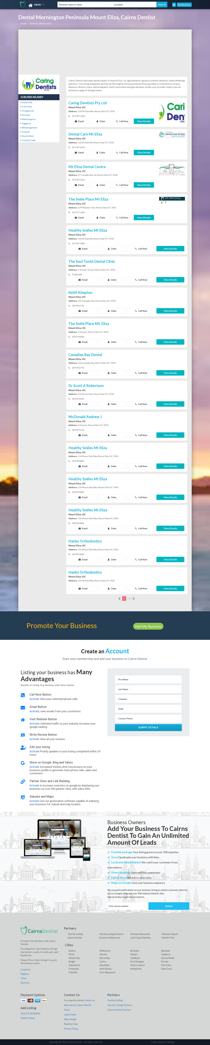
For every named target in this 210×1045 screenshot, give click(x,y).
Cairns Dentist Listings (162, 1042)
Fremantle (74, 968)
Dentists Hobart (170, 934)
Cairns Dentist (75, 937)
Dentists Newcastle (140, 934)
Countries (25, 969)
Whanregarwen (29, 127)
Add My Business (148, 626)
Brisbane (134, 950)
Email (79, 121)
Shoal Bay (104, 965)
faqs (75, 1023)
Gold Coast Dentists (140, 937)
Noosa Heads (167, 958)
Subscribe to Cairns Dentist (77, 1005)
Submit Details (148, 727)
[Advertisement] (105, 52)
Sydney (72, 950)
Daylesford (74, 965)
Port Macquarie (107, 972)
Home (23, 23)
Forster (165, 961)
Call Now (122, 121)
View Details (144, 121)
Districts (25, 982)
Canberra (165, 954)
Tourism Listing (75, 934)
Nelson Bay (74, 958)
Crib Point (26, 106)
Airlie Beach (106, 968)
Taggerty (26, 123)
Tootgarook (27, 110)
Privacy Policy (71, 1028)
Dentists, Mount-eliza (40, 23)
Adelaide (165, 950)
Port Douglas (137, 961)
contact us (89, 1000)
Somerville (26, 102)
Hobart (133, 954)
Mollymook (136, 968)
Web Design (70, 1019)
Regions (25, 973)
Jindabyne (135, 958)
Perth (71, 954)
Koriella (25, 115)
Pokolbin (73, 972)
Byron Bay (105, 958)
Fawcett (25, 131)
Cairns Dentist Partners (119, 1009)
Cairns (103, 961)
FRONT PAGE (28, 1018)
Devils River (27, 136)
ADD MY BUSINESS (30, 1013)
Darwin (103, 954)
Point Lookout (137, 965)
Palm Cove (166, 968)
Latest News (70, 1014)
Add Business (184, 4)
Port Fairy (166, 965)
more (131, 598)
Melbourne (105, 950)
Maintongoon (28, 119)
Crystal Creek (28, 140)
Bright (72, 961)
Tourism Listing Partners (111, 934)
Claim (101, 121)
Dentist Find (168, 937)
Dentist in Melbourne (109, 937)
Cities (23, 978)
